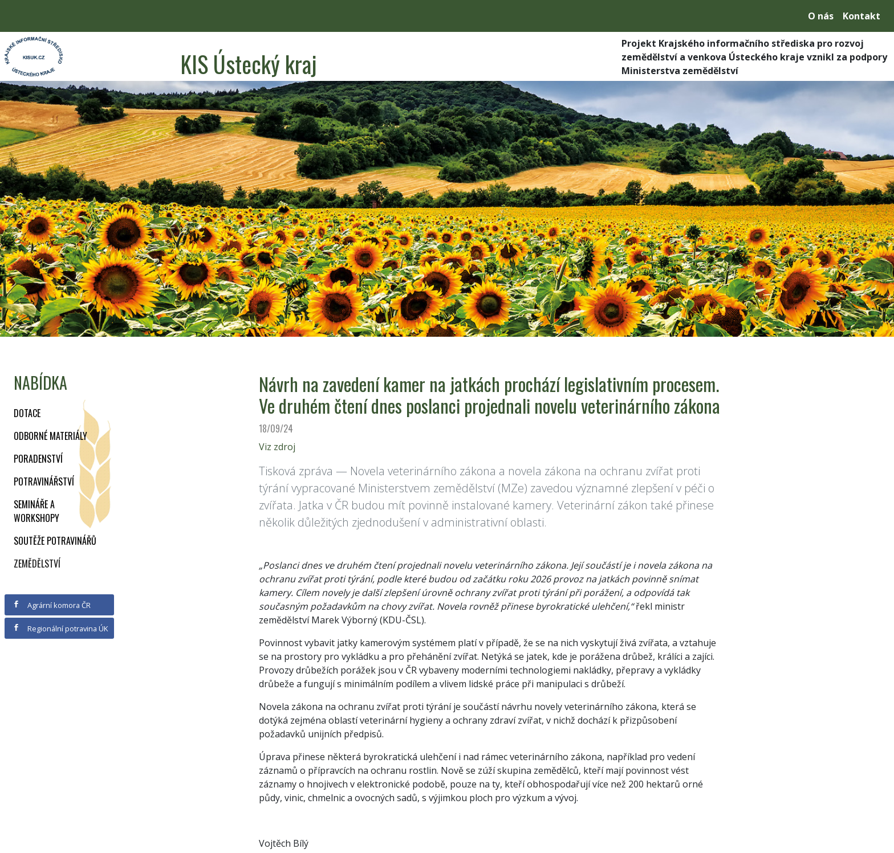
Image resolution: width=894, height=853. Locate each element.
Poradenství (38, 459)
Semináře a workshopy (36, 511)
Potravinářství (44, 481)
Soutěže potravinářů (55, 541)
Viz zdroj (277, 446)
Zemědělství (37, 563)
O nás (821, 16)
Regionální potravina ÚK (60, 628)
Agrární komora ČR (52, 605)
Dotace (27, 413)
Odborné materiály (50, 436)
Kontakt (861, 16)
